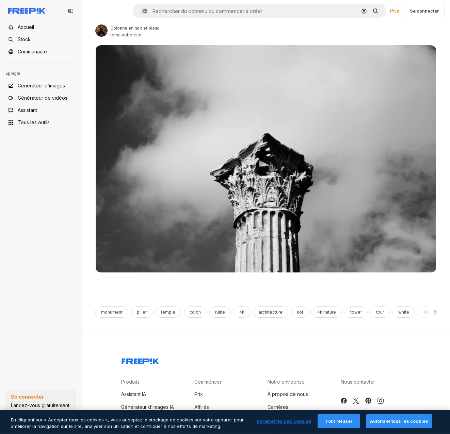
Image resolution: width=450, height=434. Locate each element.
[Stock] (40, 39)
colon (195, 312)
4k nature (326, 312)
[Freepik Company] (140, 360)
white (403, 312)
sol (300, 312)
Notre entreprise (286, 382)
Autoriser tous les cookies (399, 425)
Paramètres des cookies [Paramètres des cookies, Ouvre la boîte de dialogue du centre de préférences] (284, 425)
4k (241, 312)
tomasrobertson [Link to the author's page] (126, 34)
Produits (130, 382)
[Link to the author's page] (101, 30)
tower (356, 312)
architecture (271, 312)
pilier (142, 312)
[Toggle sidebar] (70, 10)
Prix (394, 11)
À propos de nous (288, 394)
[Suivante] (435, 312)
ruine (220, 312)
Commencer (208, 382)
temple (168, 312)
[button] (142, 11)
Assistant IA (133, 394)
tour (380, 312)
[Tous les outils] (40, 122)
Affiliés (201, 407)
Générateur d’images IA (147, 407)
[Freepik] (26, 11)
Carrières (278, 407)
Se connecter (424, 11)
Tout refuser (339, 425)
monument (112, 312)
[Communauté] (40, 51)
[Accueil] (40, 27)
